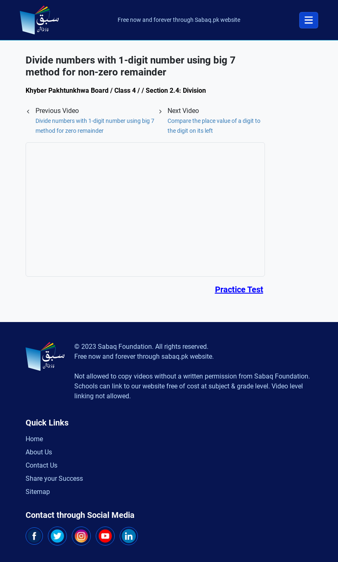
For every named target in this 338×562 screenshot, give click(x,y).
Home (34, 439)
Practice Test (239, 289)
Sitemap (38, 492)
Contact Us (41, 465)
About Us (39, 452)
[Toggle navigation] (308, 20)
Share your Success (54, 478)
